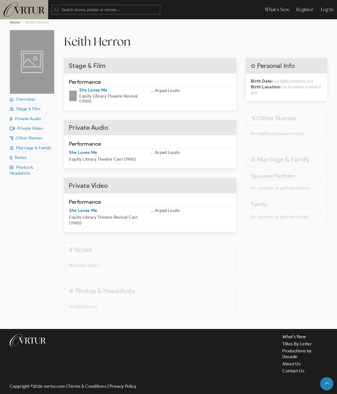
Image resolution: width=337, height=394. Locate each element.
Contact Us (293, 371)
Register (305, 10)
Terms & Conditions (87, 386)
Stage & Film (25, 109)
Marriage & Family (30, 148)
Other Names (26, 138)
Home (15, 22)
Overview (22, 99)
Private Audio (25, 118)
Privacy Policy (123, 386)
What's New (277, 10)
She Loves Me (93, 90)
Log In (327, 10)
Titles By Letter (297, 344)
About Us (291, 364)
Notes (18, 157)
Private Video (26, 128)
